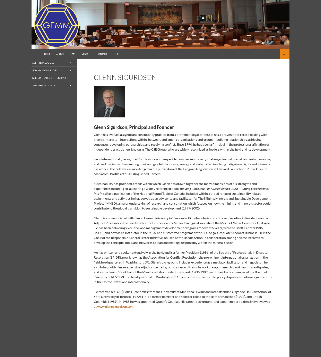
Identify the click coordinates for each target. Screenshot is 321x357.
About (60, 54)
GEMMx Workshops (49, 70)
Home (47, 54)
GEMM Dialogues (48, 62)
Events (84, 54)
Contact (102, 54)
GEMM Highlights (48, 85)
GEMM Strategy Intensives (53, 78)
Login (115, 54)
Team (72, 54)
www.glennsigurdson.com (115, 306)
